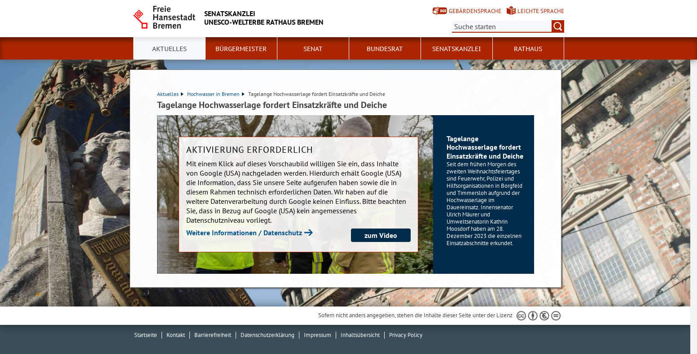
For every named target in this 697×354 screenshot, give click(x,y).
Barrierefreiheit (212, 335)
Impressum (317, 335)
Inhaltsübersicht (360, 335)
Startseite (145, 335)
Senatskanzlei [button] (456, 49)
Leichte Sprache (540, 11)
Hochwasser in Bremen (216, 94)
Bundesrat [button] (385, 49)
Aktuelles (169, 49)
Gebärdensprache (475, 11)
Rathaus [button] (528, 49)
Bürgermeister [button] (241, 49)
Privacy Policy (405, 335)
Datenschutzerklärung (267, 335)
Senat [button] (313, 49)
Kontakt (176, 335)
